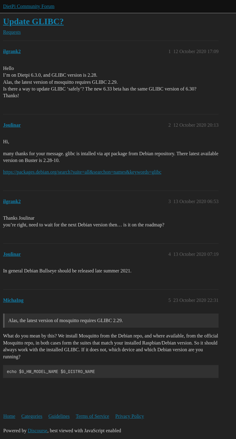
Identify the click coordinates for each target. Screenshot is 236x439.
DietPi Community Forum (28, 6)
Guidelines (58, 416)
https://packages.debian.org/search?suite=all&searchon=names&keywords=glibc (82, 172)
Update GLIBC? (33, 21)
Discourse (37, 430)
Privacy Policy (129, 416)
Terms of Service (92, 416)
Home (9, 416)
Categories (31, 416)
